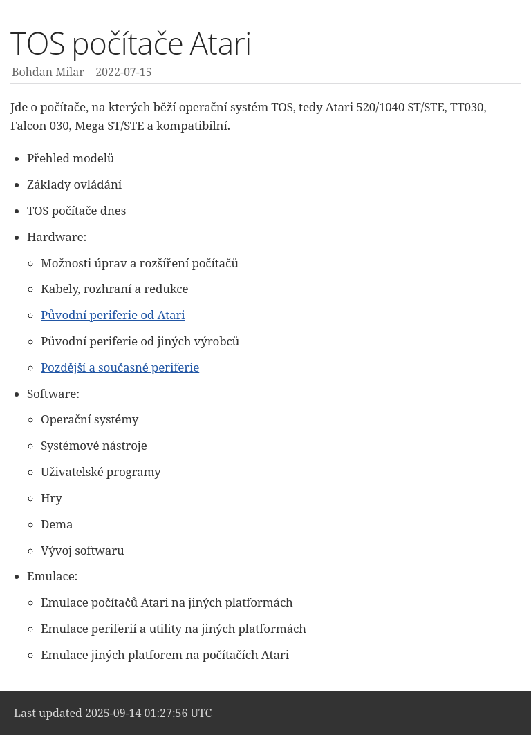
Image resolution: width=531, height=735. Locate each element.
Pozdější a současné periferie (120, 367)
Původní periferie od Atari (113, 315)
